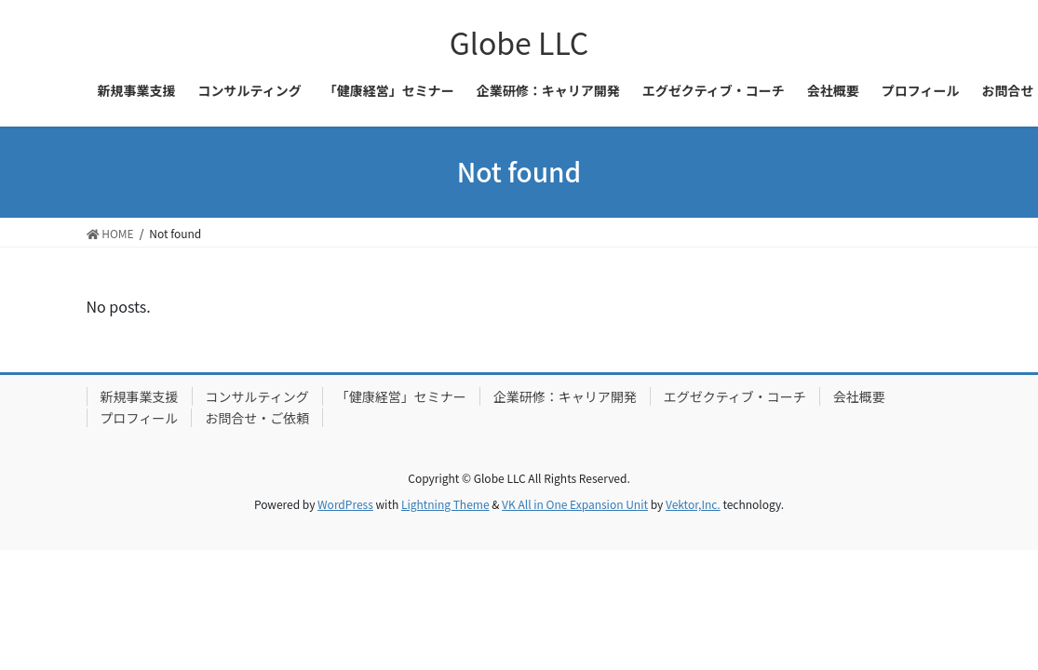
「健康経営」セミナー (401, 396)
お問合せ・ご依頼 (257, 418)
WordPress (345, 504)
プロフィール (140, 418)
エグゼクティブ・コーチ (735, 396)
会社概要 (859, 396)
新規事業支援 (140, 396)
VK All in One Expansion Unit (575, 504)
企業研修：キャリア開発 (565, 396)
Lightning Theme (445, 504)
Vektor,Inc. (693, 504)
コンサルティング (257, 396)
